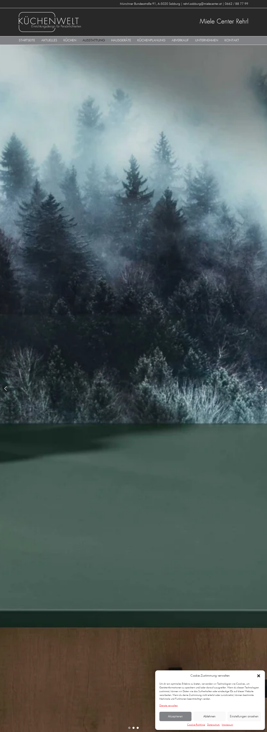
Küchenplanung (151, 40)
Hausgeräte (121, 40)
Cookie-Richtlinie (196, 725)
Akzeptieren (175, 716)
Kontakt (231, 40)
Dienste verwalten (168, 705)
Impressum (227, 725)
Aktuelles (49, 40)
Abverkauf (180, 40)
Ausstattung (94, 40)
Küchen (69, 40)
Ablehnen (209, 716)
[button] (259, 676)
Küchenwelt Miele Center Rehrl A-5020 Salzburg (74, 22)
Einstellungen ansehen (244, 716)
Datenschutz (213, 725)
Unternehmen (206, 40)
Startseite (27, 40)
